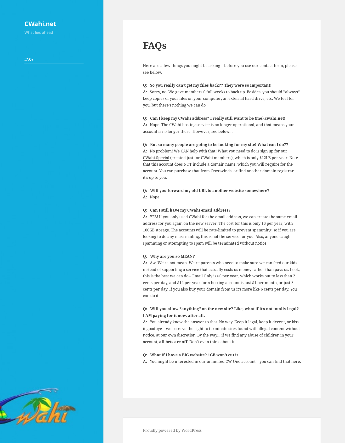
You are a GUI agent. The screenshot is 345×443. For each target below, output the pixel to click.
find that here (287, 361)
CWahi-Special (156, 157)
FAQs (28, 59)
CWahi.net (40, 23)
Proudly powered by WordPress (172, 430)
